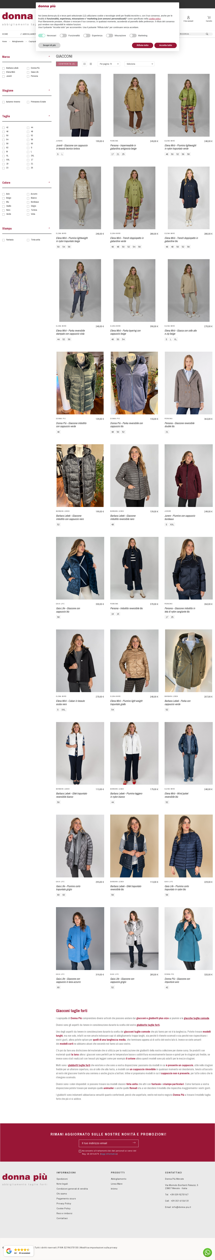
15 (118, 614)
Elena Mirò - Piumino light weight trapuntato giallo (126, 702)
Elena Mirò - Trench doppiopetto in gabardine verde (126, 239)
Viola (33, 213)
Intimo (114, 1189)
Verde (8, 213)
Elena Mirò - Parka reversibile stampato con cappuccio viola (70, 332)
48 (32, 131)
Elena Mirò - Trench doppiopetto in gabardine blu (181, 239)
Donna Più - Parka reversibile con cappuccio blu (126, 424)
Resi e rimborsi (64, 1213)
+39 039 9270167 (179, 1194)
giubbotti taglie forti (79, 1065)
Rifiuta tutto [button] (143, 45)
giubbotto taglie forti (148, 1025)
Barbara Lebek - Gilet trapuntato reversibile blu (125, 887)
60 (32, 143)
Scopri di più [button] (49, 45)
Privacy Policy (64, 1203)
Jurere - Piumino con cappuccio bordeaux (180, 517)
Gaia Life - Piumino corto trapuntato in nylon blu (177, 887)
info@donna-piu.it (181, 1207)
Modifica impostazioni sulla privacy (98, 1247)
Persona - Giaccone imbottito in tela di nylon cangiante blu (180, 609)
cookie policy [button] (155, 18)
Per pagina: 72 (106, 64)
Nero (8, 209)
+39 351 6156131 (180, 1201)
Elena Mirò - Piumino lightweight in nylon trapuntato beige (71, 239)
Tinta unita (35, 239)
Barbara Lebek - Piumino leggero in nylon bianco (126, 795)
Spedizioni (62, 1179)
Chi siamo (62, 1194)
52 (32, 135)
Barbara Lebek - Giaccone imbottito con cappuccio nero (70, 517)
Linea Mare (117, 1184)
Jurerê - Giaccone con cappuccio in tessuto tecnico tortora (71, 147)
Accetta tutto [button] (165, 45)
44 (32, 127)
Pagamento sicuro (66, 1198)
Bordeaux (35, 201)
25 (32, 167)
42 (7, 127)
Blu (7, 201)
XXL (8, 159)
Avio (8, 193)
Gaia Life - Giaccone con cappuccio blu (68, 609)
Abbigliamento (118, 1179)
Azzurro (34, 193)
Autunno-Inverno (13, 101)
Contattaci (62, 1218)
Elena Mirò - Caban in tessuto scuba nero (70, 702)
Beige (8, 197)
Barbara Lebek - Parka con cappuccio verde (177, 702)
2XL (32, 155)
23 (7, 167)
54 (7, 139)
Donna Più (35, 67)
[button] (49, 57)
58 (7, 143)
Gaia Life (35, 71)
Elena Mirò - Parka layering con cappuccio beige (125, 332)
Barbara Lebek (12, 67)
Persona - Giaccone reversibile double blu (179, 424)
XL (7, 155)
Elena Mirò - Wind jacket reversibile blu (176, 795)
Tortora (34, 209)
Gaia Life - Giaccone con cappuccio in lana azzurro (68, 980)
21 (32, 163)
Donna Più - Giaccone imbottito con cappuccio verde (71, 424)
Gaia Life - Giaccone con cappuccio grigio (122, 980)
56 (32, 139)
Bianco (34, 197)
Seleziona (131, 64)
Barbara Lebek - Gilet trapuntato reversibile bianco (71, 795)
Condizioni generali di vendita (72, 1189)
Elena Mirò (10, 71)
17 (32, 159)
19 (7, 163)
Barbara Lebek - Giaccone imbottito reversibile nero (122, 517)
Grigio (33, 205)
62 (7, 147)
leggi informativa (109, 1154)
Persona (34, 75)
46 (7, 131)
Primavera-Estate (38, 101)
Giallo (8, 205)
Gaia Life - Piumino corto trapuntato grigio (68, 887)
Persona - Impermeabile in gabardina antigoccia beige (123, 147)
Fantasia (9, 239)
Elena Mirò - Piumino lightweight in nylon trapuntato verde (180, 147)
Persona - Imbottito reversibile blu (126, 608)
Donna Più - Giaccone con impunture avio (177, 980)
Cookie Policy (64, 1208)
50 (7, 135)
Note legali (62, 1184)
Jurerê (9, 75)
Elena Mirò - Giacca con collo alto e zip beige (181, 332)
